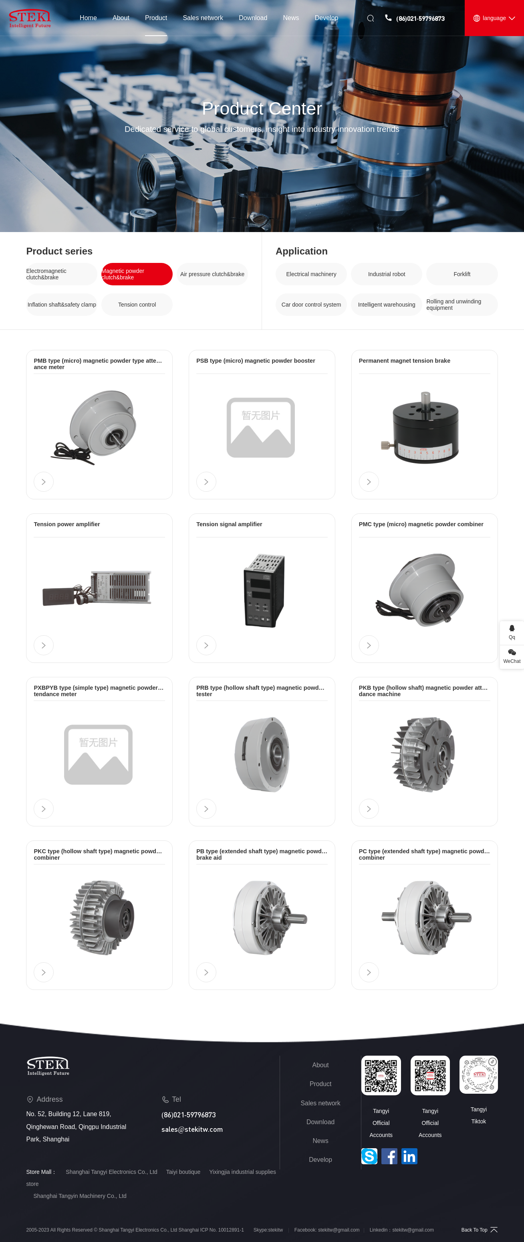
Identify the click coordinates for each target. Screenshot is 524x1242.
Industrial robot (386, 274)
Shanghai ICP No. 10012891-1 (211, 1230)
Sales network (321, 1103)
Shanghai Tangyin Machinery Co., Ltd (79, 1196)
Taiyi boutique (183, 1172)
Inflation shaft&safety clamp (62, 304)
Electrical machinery (311, 274)
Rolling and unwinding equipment (453, 304)
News (320, 1140)
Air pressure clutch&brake (212, 274)
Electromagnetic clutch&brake (46, 274)
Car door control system (311, 304)
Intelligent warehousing (386, 304)
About (320, 1065)
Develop (320, 1159)
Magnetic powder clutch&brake (122, 274)
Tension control (137, 304)
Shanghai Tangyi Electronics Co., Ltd (111, 1172)
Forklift (461, 274)
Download (320, 1122)
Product (320, 1083)
